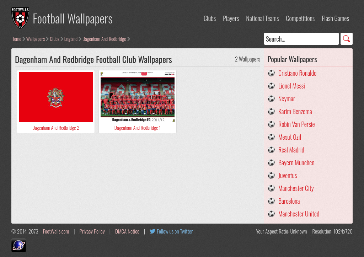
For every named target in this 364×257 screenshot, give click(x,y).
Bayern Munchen (296, 162)
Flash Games (335, 18)
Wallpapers (35, 38)
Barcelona (289, 200)
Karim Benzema (295, 111)
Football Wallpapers (73, 18)
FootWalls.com (56, 231)
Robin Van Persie (296, 124)
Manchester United (298, 213)
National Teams (262, 18)
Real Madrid (291, 149)
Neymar (286, 98)
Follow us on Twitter (175, 231)
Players (231, 18)
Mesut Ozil (289, 136)
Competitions (300, 18)
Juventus (287, 175)
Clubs (210, 18)
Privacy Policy (92, 231)
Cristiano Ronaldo (297, 72)
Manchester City (296, 188)
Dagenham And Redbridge (104, 38)
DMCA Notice (127, 231)
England (70, 38)
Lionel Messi (291, 85)
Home (16, 38)
